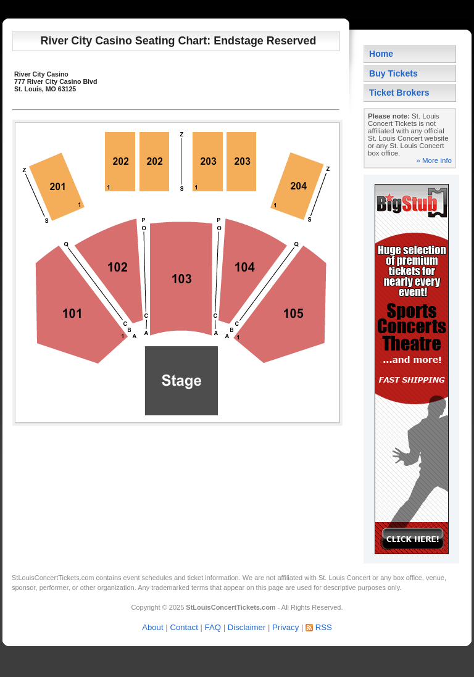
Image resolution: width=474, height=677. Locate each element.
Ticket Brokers (399, 93)
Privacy (285, 627)
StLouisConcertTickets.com (53, 577)
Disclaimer (247, 627)
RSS (323, 627)
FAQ (213, 627)
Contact (184, 627)
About (152, 627)
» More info (434, 160)
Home (381, 54)
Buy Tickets (393, 73)
